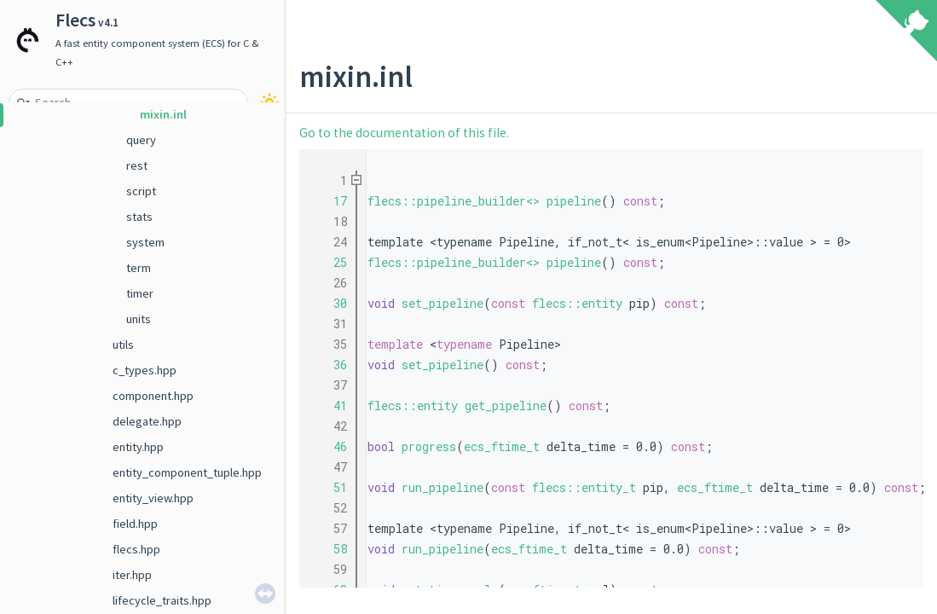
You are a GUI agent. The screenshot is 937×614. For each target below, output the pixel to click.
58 (330, 549)
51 (330, 487)
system (145, 242)
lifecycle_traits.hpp (162, 600)
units (138, 319)
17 (330, 201)
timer (139, 293)
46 (330, 446)
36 (330, 364)
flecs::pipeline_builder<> (453, 201)
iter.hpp (132, 574)
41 (330, 405)
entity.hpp (138, 447)
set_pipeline (442, 303)
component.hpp (153, 395)
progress (429, 446)
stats (139, 216)
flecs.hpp (136, 549)
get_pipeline (506, 405)
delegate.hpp (147, 421)
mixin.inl (163, 114)
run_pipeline (442, 487)
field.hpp (135, 523)
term (138, 267)
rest (136, 165)
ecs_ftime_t (502, 446)
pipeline (574, 201)
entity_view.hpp (153, 498)
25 (330, 262)
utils (123, 344)
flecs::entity (577, 303)
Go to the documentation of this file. (404, 133)
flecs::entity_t (584, 487)
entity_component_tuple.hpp (187, 472)
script (141, 191)
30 (330, 303)
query (141, 140)
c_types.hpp (144, 370)
